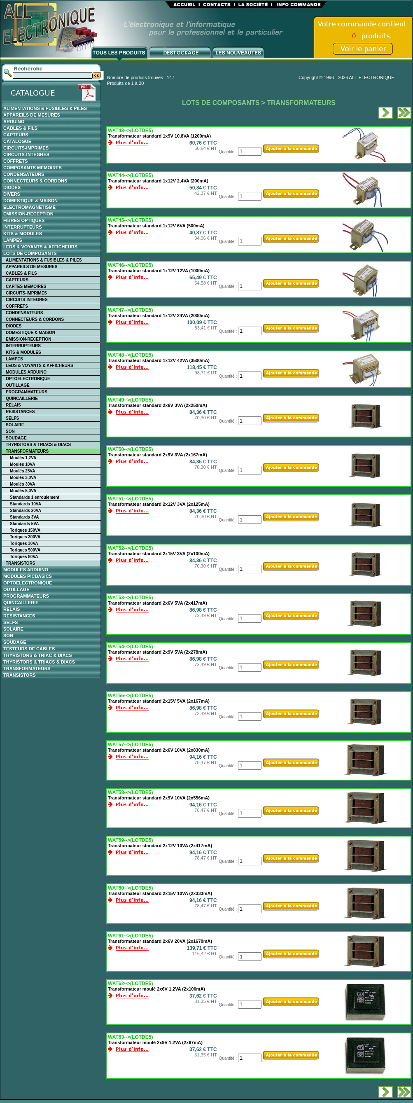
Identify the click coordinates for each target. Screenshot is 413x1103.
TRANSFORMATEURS (27, 451)
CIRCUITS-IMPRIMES (26, 147)
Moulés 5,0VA (23, 490)
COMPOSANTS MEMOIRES (32, 167)
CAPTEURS (15, 134)
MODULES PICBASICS (27, 576)
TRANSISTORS (20, 563)
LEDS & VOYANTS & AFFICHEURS (40, 246)
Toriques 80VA (24, 556)
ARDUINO (13, 121)
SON (10, 431)
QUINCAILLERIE (22, 398)
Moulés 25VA (22, 471)
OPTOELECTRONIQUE (28, 378)
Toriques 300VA (25, 537)
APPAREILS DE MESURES (31, 114)
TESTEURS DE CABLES (29, 648)
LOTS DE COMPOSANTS (30, 253)
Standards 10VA (25, 504)
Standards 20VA (25, 510)
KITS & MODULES (22, 233)
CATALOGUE (17, 141)
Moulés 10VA (22, 464)
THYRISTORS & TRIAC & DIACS (37, 655)
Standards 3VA (24, 517)
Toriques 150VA (25, 530)
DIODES (12, 187)
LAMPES (12, 240)
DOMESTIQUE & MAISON (30, 200)
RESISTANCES (20, 411)
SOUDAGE (16, 438)
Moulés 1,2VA (23, 458)
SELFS (12, 418)
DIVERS (11, 194)
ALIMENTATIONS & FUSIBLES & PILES (45, 108)
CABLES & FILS (20, 128)
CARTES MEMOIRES (26, 286)
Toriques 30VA (24, 543)
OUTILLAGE (18, 385)
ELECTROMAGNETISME (29, 207)
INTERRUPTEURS (22, 226)
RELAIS (13, 405)
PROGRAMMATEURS (26, 392)
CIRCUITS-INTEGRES (26, 154)
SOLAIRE (15, 425)
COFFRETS (15, 161)
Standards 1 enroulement (34, 497)
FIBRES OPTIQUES (23, 220)
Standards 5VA (24, 523)
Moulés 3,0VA (23, 477)
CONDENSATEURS (23, 174)
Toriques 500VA (25, 550)
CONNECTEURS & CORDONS (35, 180)
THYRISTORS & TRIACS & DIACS (38, 444)
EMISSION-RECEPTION (28, 213)
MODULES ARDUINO (26, 372)
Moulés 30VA (22, 484)
